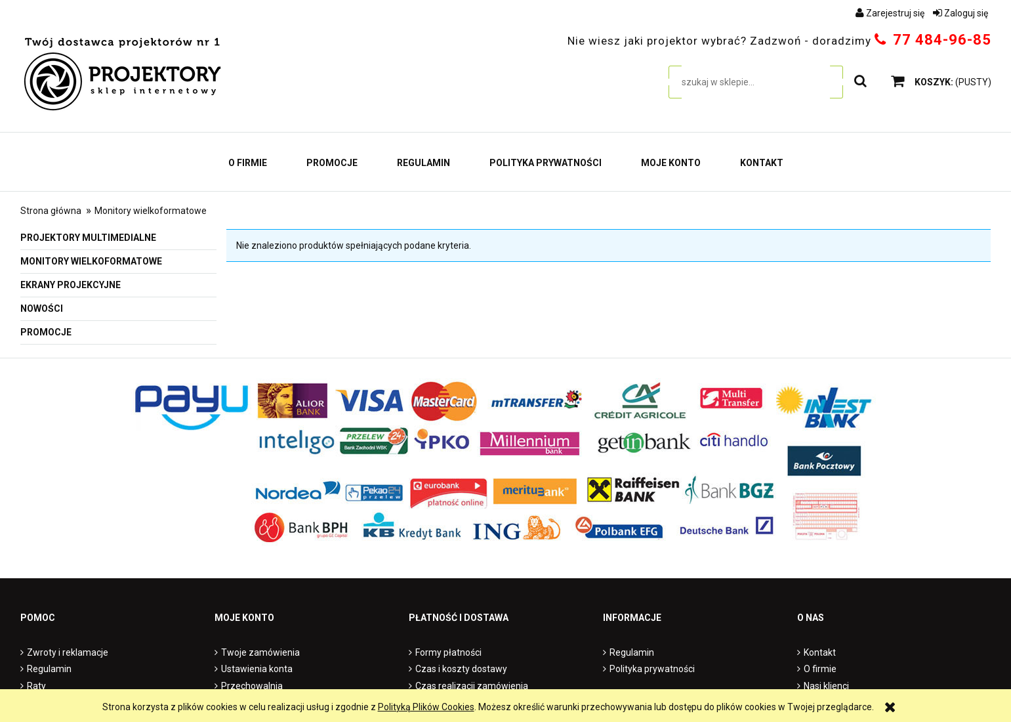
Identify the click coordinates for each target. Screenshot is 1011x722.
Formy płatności (448, 652)
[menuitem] (248, 163)
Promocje (46, 332)
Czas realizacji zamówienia (471, 686)
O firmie (820, 669)
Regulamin (49, 669)
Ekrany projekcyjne (70, 285)
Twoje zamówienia (260, 652)
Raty (36, 686)
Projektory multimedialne (88, 237)
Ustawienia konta (257, 669)
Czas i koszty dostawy (461, 669)
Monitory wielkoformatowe (91, 261)
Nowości (41, 308)
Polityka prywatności (652, 669)
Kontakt (820, 652)
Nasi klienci (826, 686)
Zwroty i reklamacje (67, 652)
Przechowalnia (252, 686)
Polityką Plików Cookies (426, 707)
